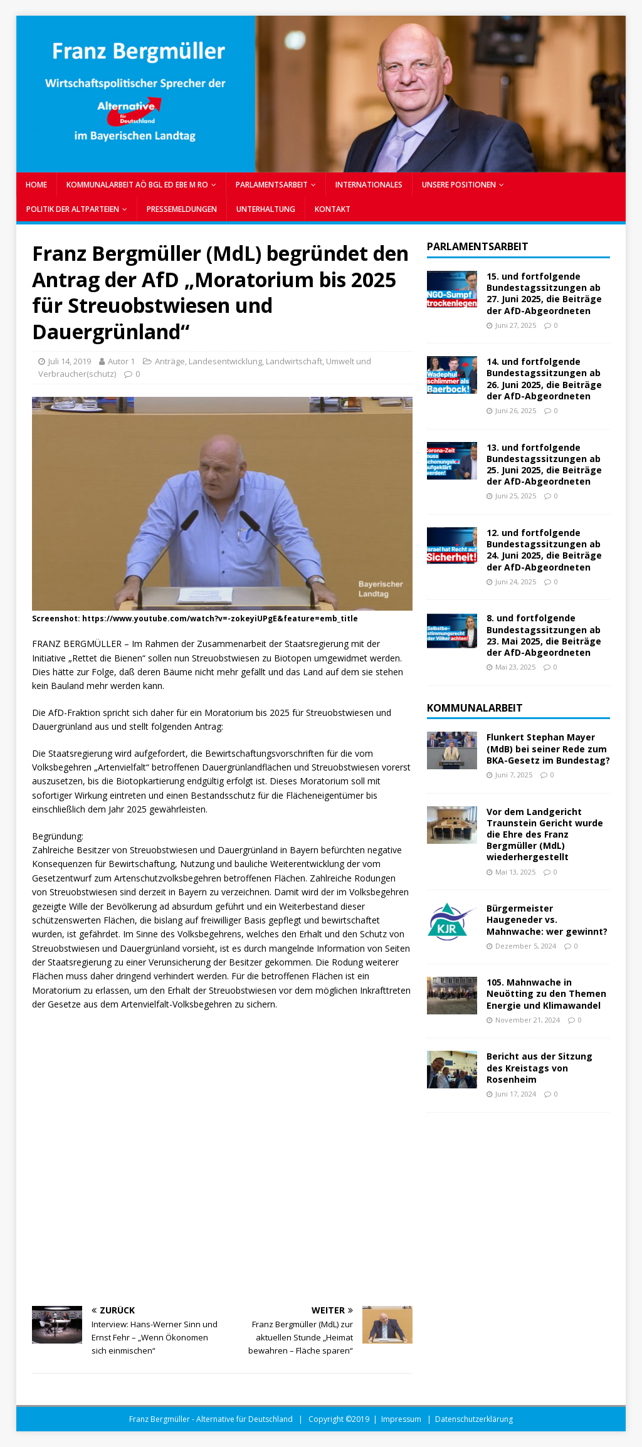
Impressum (401, 1419)
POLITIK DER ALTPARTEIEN (72, 209)
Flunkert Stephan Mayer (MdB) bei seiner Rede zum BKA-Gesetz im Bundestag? (548, 748)
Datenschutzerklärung (474, 1419)
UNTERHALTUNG (265, 209)
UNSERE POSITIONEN (459, 184)
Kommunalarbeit (475, 708)
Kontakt (332, 209)
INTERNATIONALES (369, 184)
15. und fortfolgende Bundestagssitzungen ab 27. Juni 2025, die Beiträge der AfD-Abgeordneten (544, 293)
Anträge (170, 361)
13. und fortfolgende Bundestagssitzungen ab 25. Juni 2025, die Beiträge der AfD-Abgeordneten (544, 464)
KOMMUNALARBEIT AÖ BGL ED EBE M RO (137, 184)
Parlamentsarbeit (478, 246)
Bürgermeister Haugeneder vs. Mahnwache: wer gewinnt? (547, 919)
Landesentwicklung (225, 361)
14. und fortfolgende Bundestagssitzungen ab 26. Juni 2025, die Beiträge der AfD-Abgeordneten (544, 378)
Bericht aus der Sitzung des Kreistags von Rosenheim (539, 1067)
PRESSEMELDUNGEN (182, 209)
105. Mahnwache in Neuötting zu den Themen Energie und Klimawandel (546, 993)
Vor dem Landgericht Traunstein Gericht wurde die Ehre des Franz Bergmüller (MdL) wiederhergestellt (545, 834)
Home (36, 184)
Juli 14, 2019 (69, 361)
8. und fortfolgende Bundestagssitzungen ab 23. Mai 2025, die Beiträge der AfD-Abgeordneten (544, 635)
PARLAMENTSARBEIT (272, 184)
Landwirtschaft (294, 361)
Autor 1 (121, 361)
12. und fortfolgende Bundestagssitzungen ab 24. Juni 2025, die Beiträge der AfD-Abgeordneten (544, 550)
